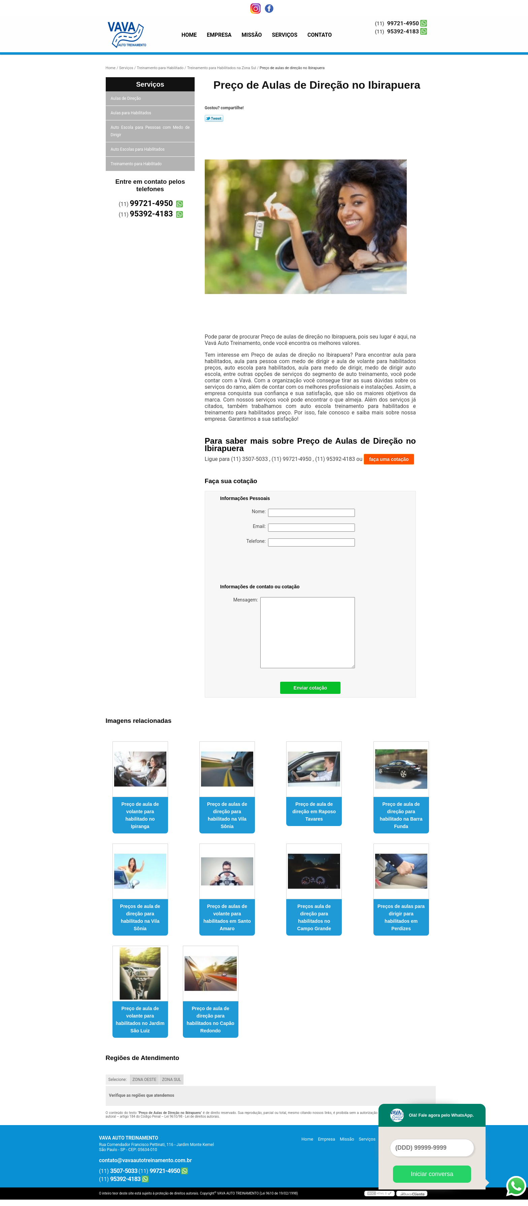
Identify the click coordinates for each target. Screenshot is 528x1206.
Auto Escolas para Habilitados (138, 149)
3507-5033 (123, 1170)
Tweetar (214, 118)
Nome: (303, 513)
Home (189, 35)
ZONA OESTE (144, 1079)
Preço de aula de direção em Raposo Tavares (314, 811)
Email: (304, 528)
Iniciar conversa (432, 1174)
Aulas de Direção (126, 98)
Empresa (219, 35)
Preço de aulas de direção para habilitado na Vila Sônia (227, 815)
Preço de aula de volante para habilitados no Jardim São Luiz (140, 1019)
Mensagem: (294, 632)
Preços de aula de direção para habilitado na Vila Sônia (140, 917)
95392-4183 (403, 31)
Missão (252, 35)
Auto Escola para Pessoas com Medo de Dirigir (150, 131)
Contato (319, 35)
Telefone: (300, 542)
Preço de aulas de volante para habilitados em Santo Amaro (227, 917)
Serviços (284, 35)
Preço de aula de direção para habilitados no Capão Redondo (210, 1019)
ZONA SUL (171, 1079)
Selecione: (117, 1079)
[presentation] (263, 566)
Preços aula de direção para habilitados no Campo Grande (314, 917)
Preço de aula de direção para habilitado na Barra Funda (401, 815)
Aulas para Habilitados (131, 113)
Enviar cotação (310, 687)
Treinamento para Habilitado (137, 163)
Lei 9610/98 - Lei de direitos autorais (191, 1116)
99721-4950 (403, 23)
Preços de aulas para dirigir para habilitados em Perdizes (401, 917)
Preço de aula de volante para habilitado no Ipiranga (140, 815)
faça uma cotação (389, 459)
